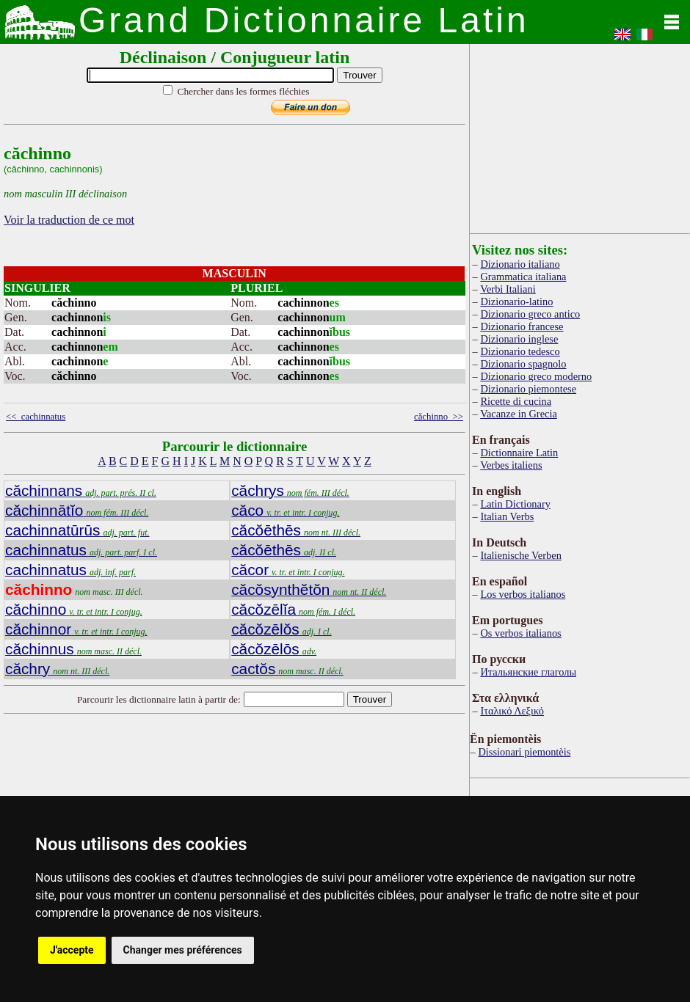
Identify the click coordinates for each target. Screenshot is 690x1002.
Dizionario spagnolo (523, 364)
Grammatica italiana (523, 276)
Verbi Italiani (508, 289)
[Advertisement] (580, 135)
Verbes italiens (511, 465)
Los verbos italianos (522, 594)
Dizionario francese (521, 326)
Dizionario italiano (519, 264)
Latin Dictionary (515, 504)
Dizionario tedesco (519, 351)
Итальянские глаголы (528, 672)
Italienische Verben (520, 555)
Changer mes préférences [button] (182, 950)
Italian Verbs (507, 516)
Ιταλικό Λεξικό (512, 711)
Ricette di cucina (515, 401)
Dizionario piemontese (528, 389)
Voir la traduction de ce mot (69, 219)
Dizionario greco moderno (536, 376)
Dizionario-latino (516, 301)
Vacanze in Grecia (518, 414)
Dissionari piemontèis (524, 752)
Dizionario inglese (519, 339)
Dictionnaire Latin (519, 452)
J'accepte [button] (72, 950)
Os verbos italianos (520, 633)
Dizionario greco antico (530, 314)
